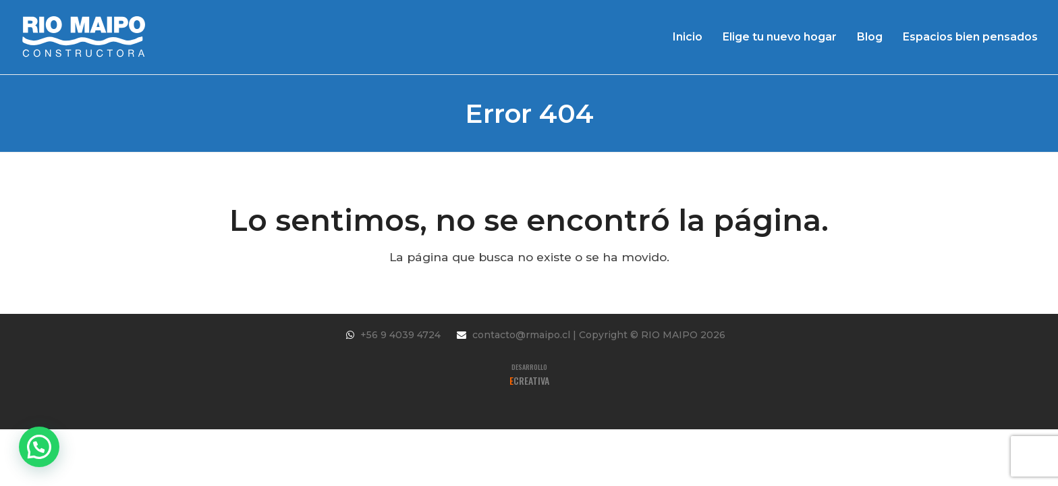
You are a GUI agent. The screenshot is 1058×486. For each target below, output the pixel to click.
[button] (39, 447)
